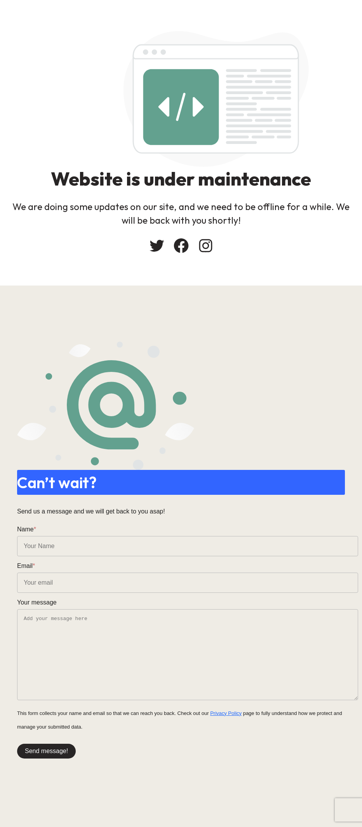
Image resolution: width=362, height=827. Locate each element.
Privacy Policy (226, 713)
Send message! (46, 751)
